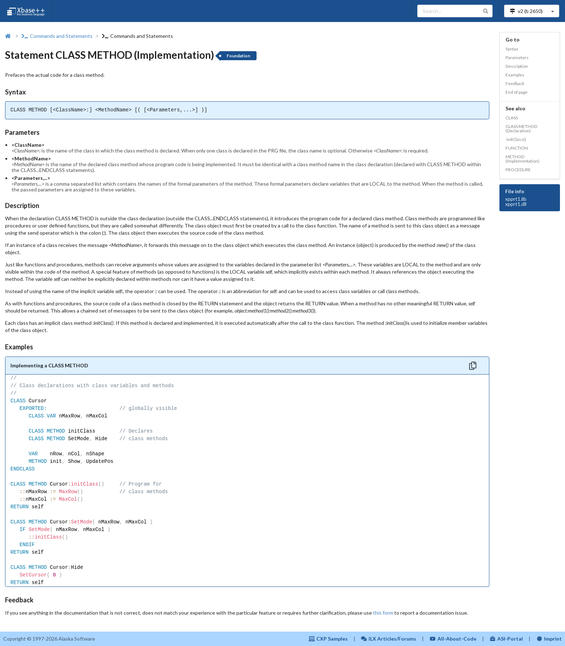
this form (383, 613)
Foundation (238, 55)
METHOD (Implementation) (522, 159)
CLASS (512, 117)
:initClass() (516, 139)
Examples (515, 75)
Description (517, 66)
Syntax (512, 49)
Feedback (515, 83)
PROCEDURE (518, 169)
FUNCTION (517, 148)
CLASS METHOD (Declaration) (521, 128)
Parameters (517, 57)
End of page (517, 92)
